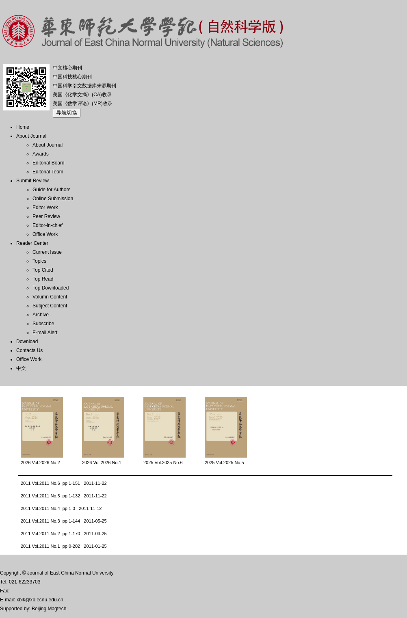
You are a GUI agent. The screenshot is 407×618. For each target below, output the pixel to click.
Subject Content (49, 306)
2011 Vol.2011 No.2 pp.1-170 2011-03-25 (64, 533)
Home (22, 127)
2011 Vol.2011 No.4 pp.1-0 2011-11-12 (61, 508)
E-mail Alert (44, 332)
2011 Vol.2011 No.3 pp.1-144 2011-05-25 (64, 521)
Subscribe (43, 323)
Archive (40, 315)
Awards (40, 154)
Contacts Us (29, 350)
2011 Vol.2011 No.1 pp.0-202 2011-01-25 (64, 546)
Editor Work (45, 207)
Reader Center (32, 243)
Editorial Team (47, 172)
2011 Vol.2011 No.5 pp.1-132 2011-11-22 (64, 495)
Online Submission (52, 198)
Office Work (45, 234)
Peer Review (46, 216)
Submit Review (32, 181)
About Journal (31, 136)
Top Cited (42, 270)
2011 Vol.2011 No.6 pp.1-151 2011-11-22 (64, 483)
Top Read (42, 279)
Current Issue (47, 252)
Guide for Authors (51, 189)
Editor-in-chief (47, 225)
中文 (21, 368)
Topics (39, 261)
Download (27, 341)
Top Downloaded (50, 288)
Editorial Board (48, 163)
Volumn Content (49, 297)
